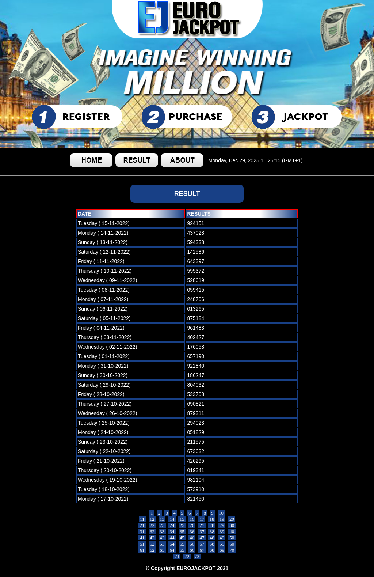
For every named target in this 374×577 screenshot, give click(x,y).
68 (211, 550)
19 (222, 519)
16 (192, 519)
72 (187, 556)
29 (222, 525)
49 (222, 537)
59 (222, 544)
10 (221, 513)
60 (232, 544)
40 (232, 531)
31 (142, 531)
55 (182, 544)
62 (152, 550)
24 (172, 525)
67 (202, 550)
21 (142, 525)
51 (142, 544)
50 (232, 537)
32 (152, 531)
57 (202, 544)
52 (152, 544)
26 (192, 525)
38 (211, 531)
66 (192, 550)
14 (172, 519)
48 (211, 537)
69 (222, 550)
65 (182, 550)
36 (192, 531)
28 (211, 525)
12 (152, 519)
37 (202, 531)
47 (202, 537)
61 (142, 550)
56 (192, 544)
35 (182, 531)
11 (142, 519)
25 (182, 525)
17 (202, 519)
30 (232, 525)
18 (211, 519)
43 (162, 537)
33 (162, 531)
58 (211, 544)
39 (222, 531)
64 (172, 550)
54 (172, 544)
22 (152, 525)
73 (197, 556)
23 (162, 525)
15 (182, 519)
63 (162, 550)
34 (172, 531)
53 (162, 544)
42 (152, 537)
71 (177, 556)
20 (232, 519)
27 (202, 525)
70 (232, 550)
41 (142, 537)
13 (162, 519)
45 (182, 537)
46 (192, 537)
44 (172, 537)
